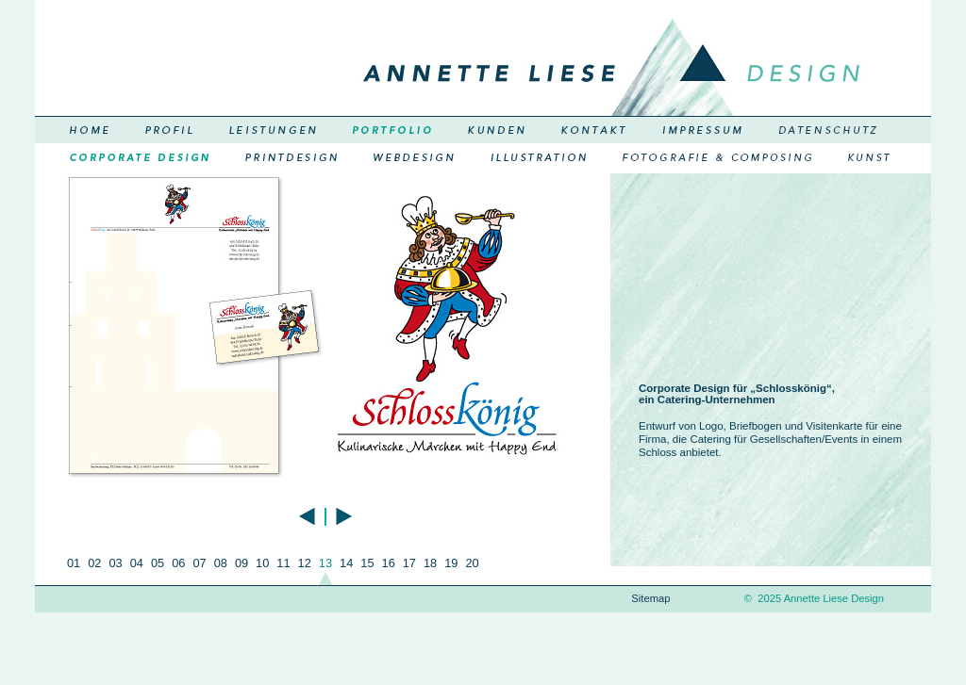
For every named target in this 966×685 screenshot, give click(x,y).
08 (220, 563)
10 (262, 563)
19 (451, 563)
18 (430, 563)
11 (283, 563)
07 (199, 563)
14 (346, 563)
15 (367, 563)
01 (73, 563)
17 (409, 563)
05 (157, 563)
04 (136, 563)
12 (304, 563)
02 (94, 563)
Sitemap (650, 598)
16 (388, 563)
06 (178, 563)
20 (471, 563)
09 (241, 563)
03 (115, 563)
